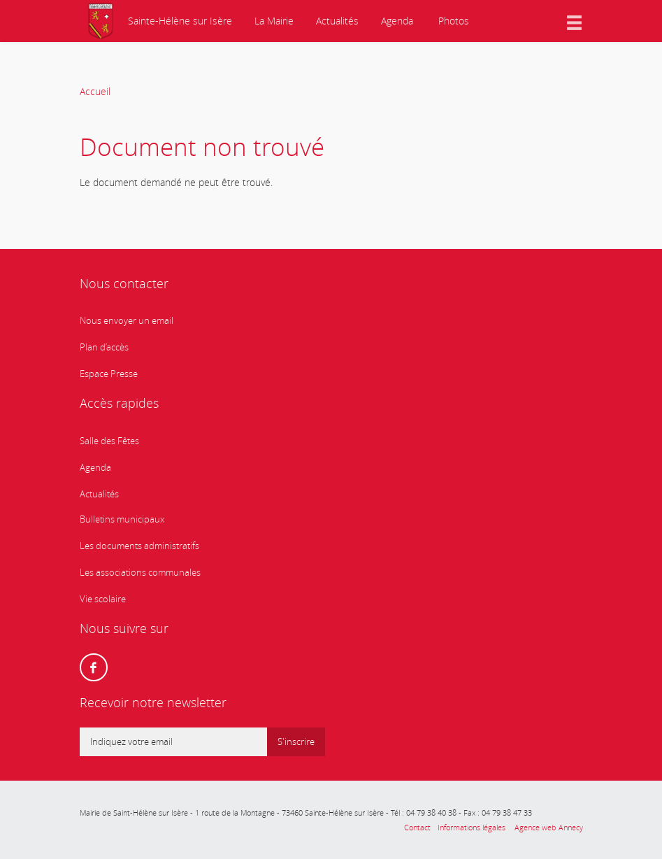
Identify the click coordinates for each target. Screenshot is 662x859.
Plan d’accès (104, 347)
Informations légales (471, 827)
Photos (452, 20)
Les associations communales (140, 572)
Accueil (95, 91)
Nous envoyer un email (126, 321)
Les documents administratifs (139, 546)
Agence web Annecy (547, 827)
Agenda (397, 20)
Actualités (337, 20)
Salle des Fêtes (109, 441)
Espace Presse (109, 374)
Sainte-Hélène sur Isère (178, 20)
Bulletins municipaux (122, 519)
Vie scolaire (103, 599)
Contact (417, 827)
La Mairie (274, 20)
